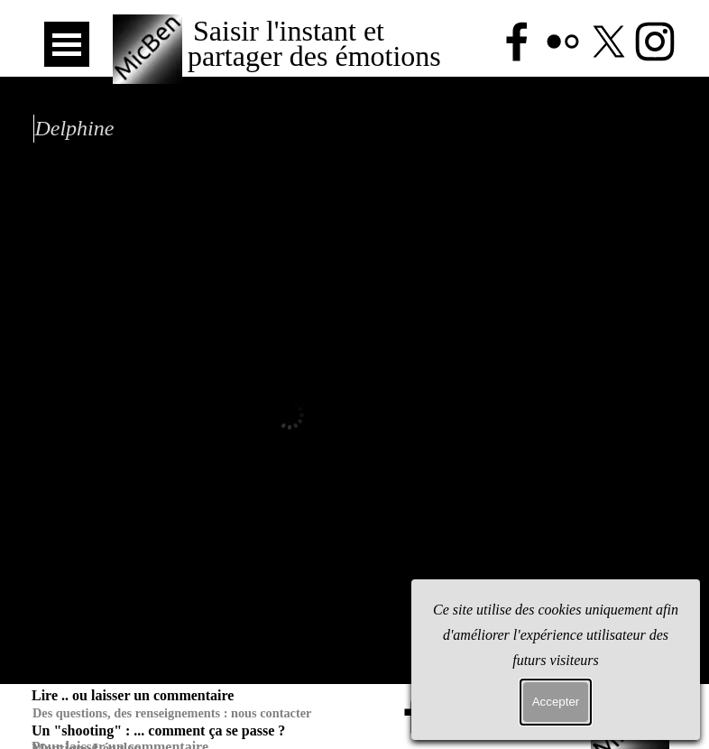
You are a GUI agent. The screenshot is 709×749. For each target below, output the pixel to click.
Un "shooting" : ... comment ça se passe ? (158, 730)
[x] (506, 713)
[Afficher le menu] (66, 44)
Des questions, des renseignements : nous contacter (171, 713)
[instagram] (552, 713)
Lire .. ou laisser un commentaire (133, 695)
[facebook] (414, 713)
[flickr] (460, 713)
